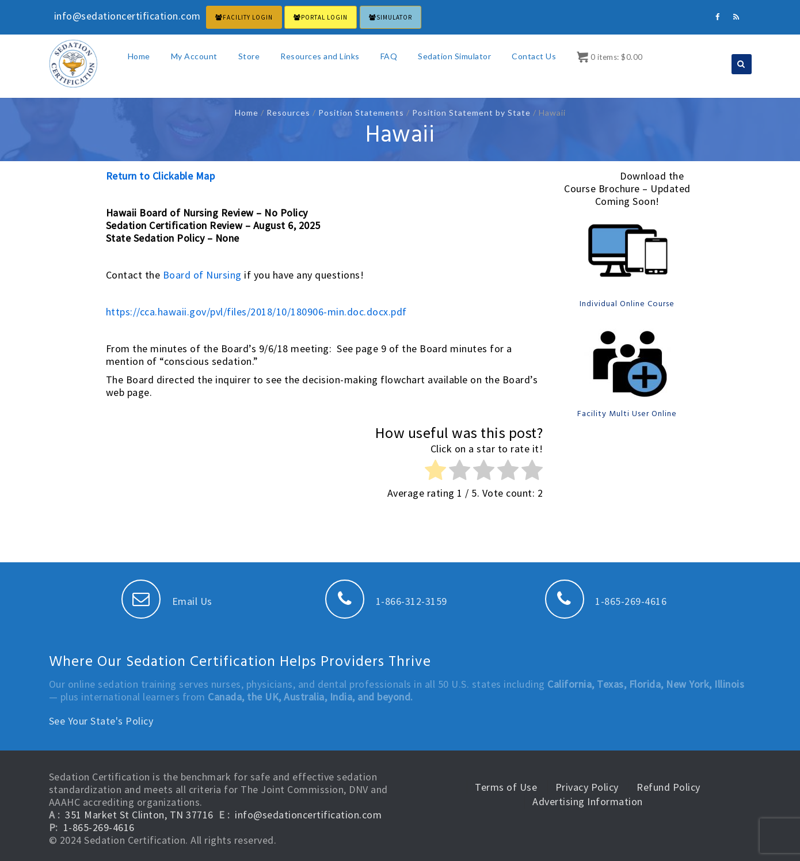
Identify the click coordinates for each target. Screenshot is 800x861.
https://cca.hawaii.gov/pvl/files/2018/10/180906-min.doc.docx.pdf (256, 311)
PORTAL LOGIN (321, 17)
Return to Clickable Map (160, 175)
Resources (288, 112)
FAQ (389, 56)
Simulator (390, 17)
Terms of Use (506, 787)
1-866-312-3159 (386, 601)
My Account (194, 56)
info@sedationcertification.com (308, 814)
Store (249, 56)
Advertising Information (587, 801)
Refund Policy (668, 787)
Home (139, 56)
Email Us (166, 601)
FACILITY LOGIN (244, 17)
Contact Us (534, 56)
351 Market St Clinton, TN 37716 (139, 814)
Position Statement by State (471, 112)
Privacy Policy (587, 787)
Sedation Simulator (454, 56)
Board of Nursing (202, 274)
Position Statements (361, 112)
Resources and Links (320, 56)
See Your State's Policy (101, 720)
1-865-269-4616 (606, 601)
